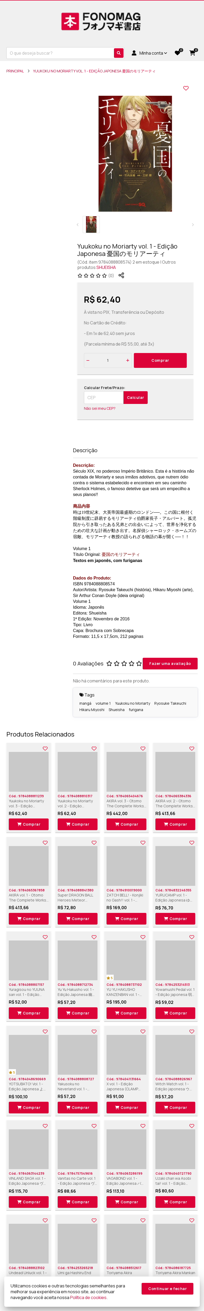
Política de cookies (88, 1297)
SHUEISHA (106, 267)
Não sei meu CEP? (100, 408)
